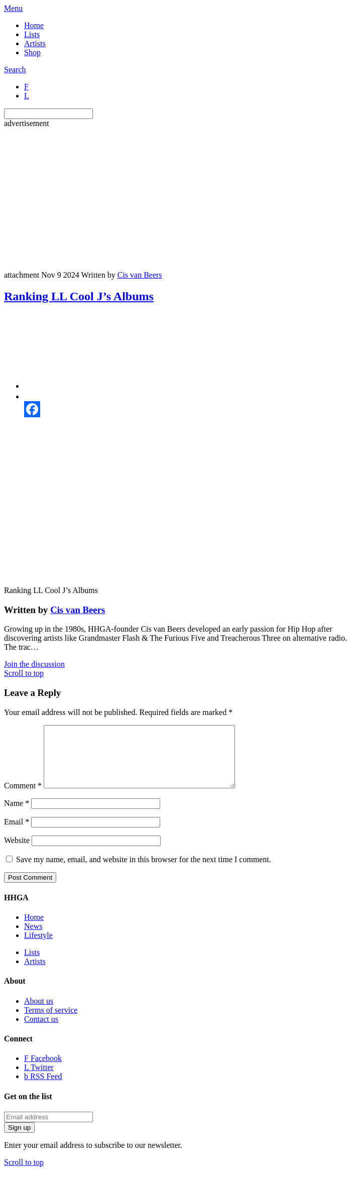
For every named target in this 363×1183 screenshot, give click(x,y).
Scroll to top (24, 673)
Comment (23, 797)
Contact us (41, 1031)
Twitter (39, 1079)
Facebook (43, 1070)
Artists (35, 43)
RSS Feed (43, 1088)
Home (34, 25)
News (33, 938)
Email (16, 834)
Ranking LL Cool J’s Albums (79, 296)
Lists (32, 34)
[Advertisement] (183, 198)
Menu (13, 8)
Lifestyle (38, 947)
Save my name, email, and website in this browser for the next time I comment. (143, 871)
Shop (32, 52)
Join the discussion (34, 664)
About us (38, 1013)
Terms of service (50, 1022)
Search (15, 69)
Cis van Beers (139, 275)
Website (17, 852)
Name (16, 815)
